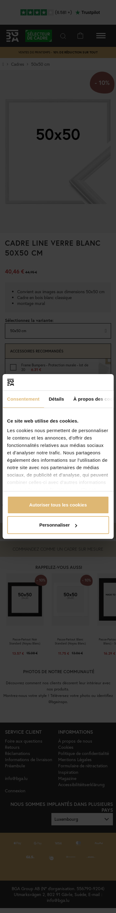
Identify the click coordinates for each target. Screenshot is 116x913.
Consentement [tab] (23, 399)
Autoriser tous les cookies (58, 504)
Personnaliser (58, 524)
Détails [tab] (56, 399)
